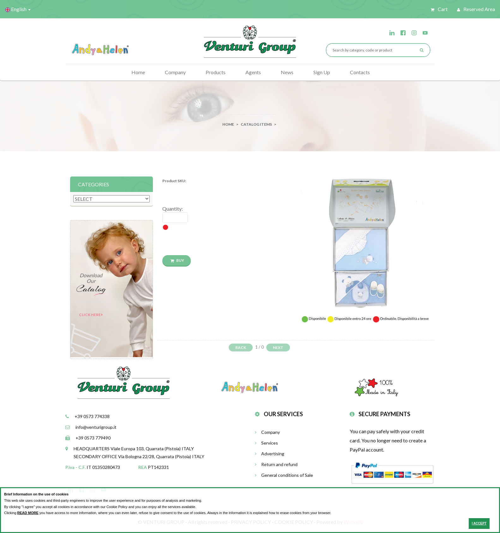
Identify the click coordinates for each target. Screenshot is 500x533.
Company (175, 72)
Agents (253, 72)
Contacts (360, 72)
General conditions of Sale (284, 475)
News (287, 72)
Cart (439, 9)
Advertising (269, 453)
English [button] (18, 9)
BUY (177, 260)
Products (216, 72)
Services (266, 443)
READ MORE (28, 513)
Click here (91, 314)
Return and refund (276, 464)
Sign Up (321, 72)
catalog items (256, 124)
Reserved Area (476, 9)
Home (138, 72)
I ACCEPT (479, 523)
